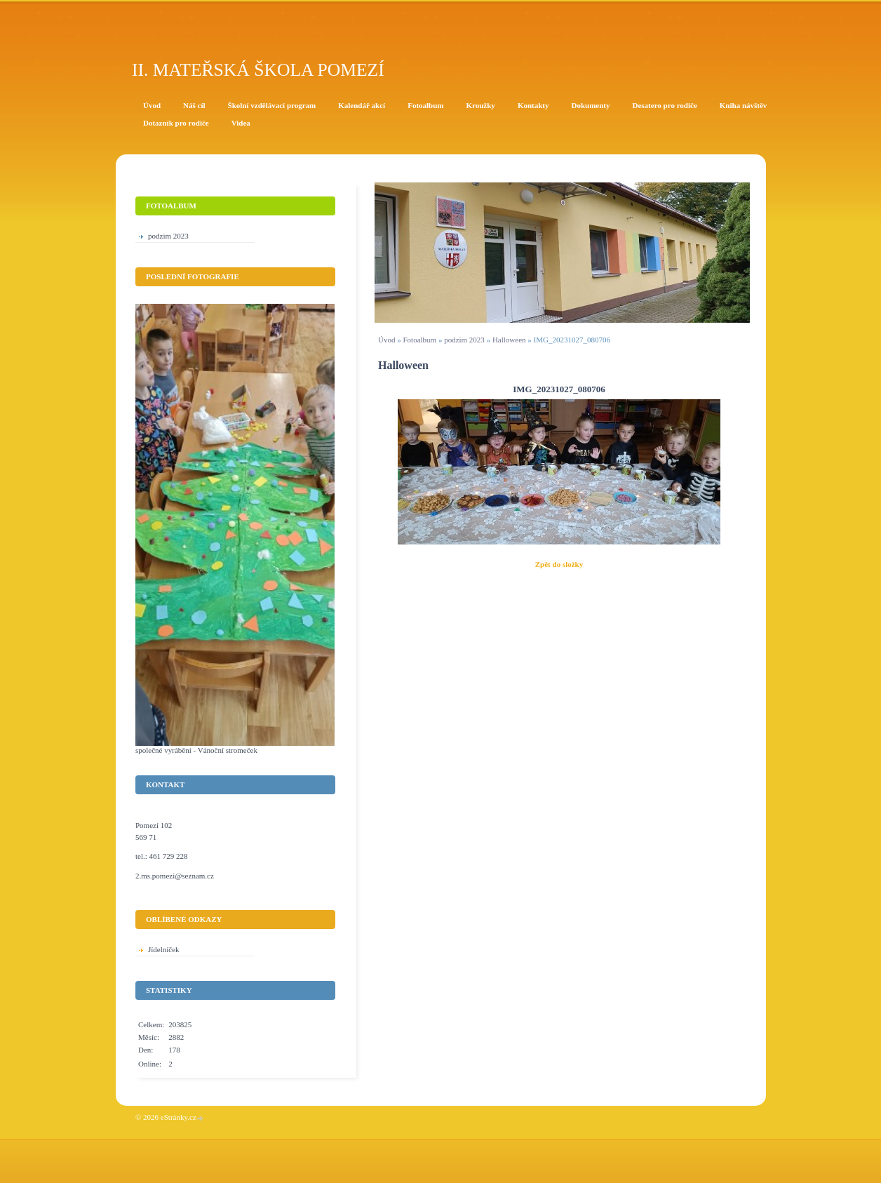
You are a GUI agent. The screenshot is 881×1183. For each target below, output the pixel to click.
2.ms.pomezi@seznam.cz (174, 875)
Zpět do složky (559, 564)
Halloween (509, 339)
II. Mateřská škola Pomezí (258, 70)
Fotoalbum (419, 339)
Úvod (386, 339)
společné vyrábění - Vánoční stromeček (196, 750)
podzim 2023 (464, 339)
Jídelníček (164, 949)
